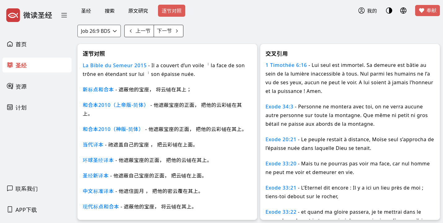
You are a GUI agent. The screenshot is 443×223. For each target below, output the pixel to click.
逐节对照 (172, 10)
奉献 (427, 10)
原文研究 (138, 10)
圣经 (86, 10)
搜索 (110, 10)
